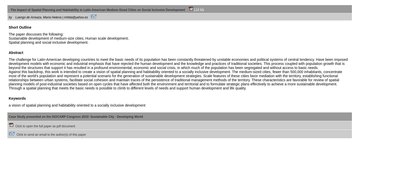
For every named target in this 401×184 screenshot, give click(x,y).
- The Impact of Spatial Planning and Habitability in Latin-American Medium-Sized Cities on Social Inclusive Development (101, 10)
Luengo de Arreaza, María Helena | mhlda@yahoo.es (56, 17)
